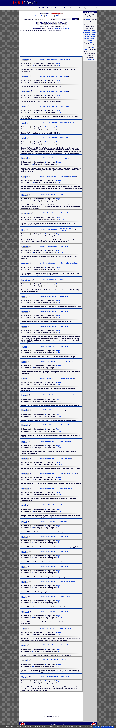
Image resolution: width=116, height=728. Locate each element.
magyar (62, 378)
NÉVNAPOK (90, 59)
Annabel (27, 91)
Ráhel (25, 567)
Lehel (25, 378)
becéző (67, 473)
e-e (59, 164)
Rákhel (26, 582)
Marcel (26, 425)
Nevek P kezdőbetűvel (47, 521)
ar (33, 112)
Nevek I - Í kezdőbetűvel (48, 280)
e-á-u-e (61, 219)
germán (62, 410)
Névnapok (58, 8)
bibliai (66, 106)
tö (33, 634)
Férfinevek (59, 16)
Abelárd (87, 30)
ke (33, 368)
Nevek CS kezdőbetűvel (48, 176)
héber (62, 106)
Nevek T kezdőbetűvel (47, 628)
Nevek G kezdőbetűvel (47, 263)
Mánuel (26, 458)
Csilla (92, 47)
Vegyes (58, 63)
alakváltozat (64, 76)
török (62, 361)
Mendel (26, 473)
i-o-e (59, 401)
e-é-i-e (60, 252)
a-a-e (60, 82)
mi (33, 494)
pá (33, 528)
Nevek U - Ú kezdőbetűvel (48, 645)
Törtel (25, 628)
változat (71, 59)
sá (33, 618)
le (32, 384)
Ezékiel (26, 247)
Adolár (93, 30)
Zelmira (92, 38)
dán (61, 123)
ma (33, 416)
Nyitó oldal (41, 8)
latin (61, 59)
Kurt (93, 34)
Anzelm (93, 32)
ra (33, 543)
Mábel (25, 442)
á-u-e (60, 464)
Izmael (26, 312)
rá (33, 558)
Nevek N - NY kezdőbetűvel (49, 505)
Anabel (26, 76)
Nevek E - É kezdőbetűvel (48, 213)
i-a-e (59, 302)
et (32, 236)
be (33, 164)
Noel (25, 505)
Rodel (25, 597)
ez (33, 252)
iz (32, 302)
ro (33, 603)
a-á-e (60, 65)
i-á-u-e (60, 286)
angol (65, 59)
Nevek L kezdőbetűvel (47, 378)
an (33, 82)
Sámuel (26, 612)
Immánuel (27, 280)
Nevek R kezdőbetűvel (47, 536)
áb (33, 144)
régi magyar (64, 158)
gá (33, 269)
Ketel (25, 362)
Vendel (26, 677)
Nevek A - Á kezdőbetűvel (48, 59)
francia (62, 395)
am (33, 65)
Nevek (66, 8)
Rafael (26, 537)
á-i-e (59, 201)
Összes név (50, 16)
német (62, 473)
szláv (65, 521)
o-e (60, 511)
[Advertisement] (50, 43)
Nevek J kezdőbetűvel (47, 346)
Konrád (88, 19)
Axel (25, 123)
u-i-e (59, 651)
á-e (59, 144)
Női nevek (68, 16)
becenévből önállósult (67, 229)
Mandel (26, 410)
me (33, 479)
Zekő (93, 36)
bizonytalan (73, 158)
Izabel (25, 297)
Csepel (26, 176)
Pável (25, 522)
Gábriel (26, 263)
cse (33, 182)
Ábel (25, 138)
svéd (65, 123)
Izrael (25, 327)
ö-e (59, 634)
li (32, 401)
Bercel (26, 158)
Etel (24, 230)
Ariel (25, 106)
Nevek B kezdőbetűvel (47, 158)
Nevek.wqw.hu (60, 725)
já (32, 353)
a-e (59, 129)
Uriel (25, 645)
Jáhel (25, 347)
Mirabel (26, 488)
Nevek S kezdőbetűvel (47, 611)
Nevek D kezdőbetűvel (47, 194)
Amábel (26, 60)
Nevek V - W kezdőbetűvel (49, 660)
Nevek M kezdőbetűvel (47, 410)
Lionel (25, 395)
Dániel (26, 195)
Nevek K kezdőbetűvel (47, 361)
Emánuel (27, 213)
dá (33, 201)
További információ (107, 726)
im (33, 286)
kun (61, 628)
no (33, 511)
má (33, 448)
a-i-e (59, 112)
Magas (58, 162)
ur (33, 651)
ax (33, 129)
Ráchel (26, 552)
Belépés (50, 8)
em (33, 219)
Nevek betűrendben (37, 16)
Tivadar (93, 43)
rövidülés (70, 123)
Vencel (26, 660)
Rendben (96, 726)
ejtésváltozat (70, 581)
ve (33, 666)
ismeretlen (72, 176)
